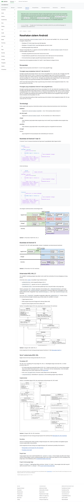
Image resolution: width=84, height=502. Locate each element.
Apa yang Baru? (4, 7)
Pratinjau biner (20, 493)
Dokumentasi (4, 4)
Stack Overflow (65, 497)
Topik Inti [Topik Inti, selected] (27, 7)
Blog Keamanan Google (43, 493)
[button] (7, 10)
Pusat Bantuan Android (66, 488)
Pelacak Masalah (65, 499)
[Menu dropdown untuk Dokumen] (15, 1)
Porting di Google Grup (43, 499)
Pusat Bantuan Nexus (66, 491)
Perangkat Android (45, 7)
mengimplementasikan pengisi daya (43, 458)
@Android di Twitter (43, 488)
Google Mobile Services (66, 495)
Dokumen (24, 31)
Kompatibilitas (35, 7)
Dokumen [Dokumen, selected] (12, 1)
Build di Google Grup (43, 497)
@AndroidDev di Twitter (43, 490)
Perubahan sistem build (27, 450)
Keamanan (20, 7)
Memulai (12, 7)
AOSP (21, 31)
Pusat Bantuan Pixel (65, 490)
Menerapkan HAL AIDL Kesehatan (60, 435)
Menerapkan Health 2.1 (56, 350)
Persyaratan (19, 490)
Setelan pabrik (20, 495)
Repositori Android (20, 488)
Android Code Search (23, 1)
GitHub (18, 499)
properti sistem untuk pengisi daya (47, 465)
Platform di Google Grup (44, 495)
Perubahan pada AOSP (58, 19)
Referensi (63, 7)
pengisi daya (45, 370)
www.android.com (65, 493)
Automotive (55, 7)
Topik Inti (29, 31)
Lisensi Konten (49, 471)
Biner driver (19, 497)
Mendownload (20, 491)
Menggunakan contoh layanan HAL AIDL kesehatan (32, 447)
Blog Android (41, 491)
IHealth (29, 280)
